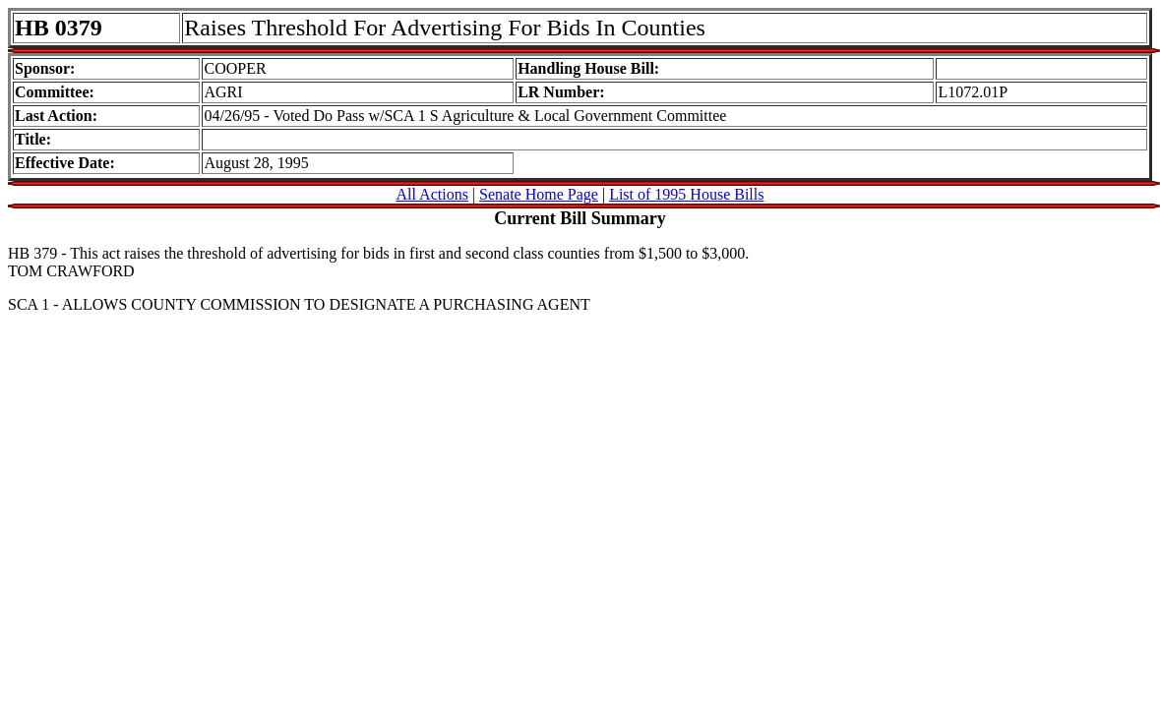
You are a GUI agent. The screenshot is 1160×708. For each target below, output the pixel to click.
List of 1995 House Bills (686, 194)
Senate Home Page (538, 194)
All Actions (432, 194)
